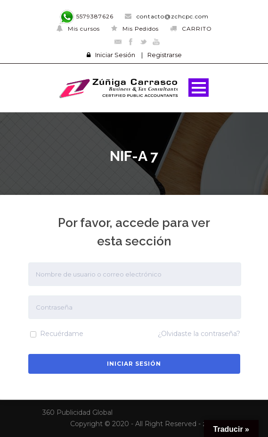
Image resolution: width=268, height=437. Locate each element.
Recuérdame (56, 333)
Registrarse (164, 55)
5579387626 (86, 16)
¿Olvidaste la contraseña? (199, 333)
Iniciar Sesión (115, 55)
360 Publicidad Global (77, 412)
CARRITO (191, 28)
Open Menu (198, 87)
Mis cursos (78, 28)
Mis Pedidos (135, 28)
